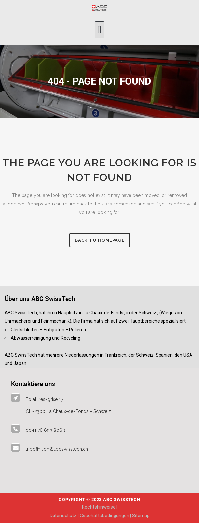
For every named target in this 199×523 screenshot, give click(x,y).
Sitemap (141, 515)
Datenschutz (63, 515)
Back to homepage (100, 240)
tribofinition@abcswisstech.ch (57, 449)
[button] (100, 29)
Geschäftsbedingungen (104, 515)
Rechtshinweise (98, 507)
